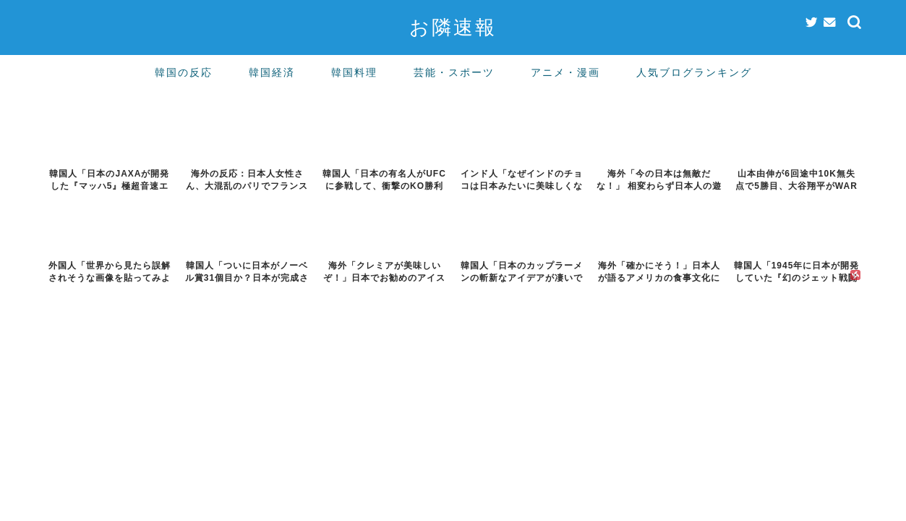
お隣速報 (453, 26)
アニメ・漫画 (565, 72)
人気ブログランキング (694, 72)
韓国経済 (272, 72)
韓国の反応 (184, 72)
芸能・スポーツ (454, 72)
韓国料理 (354, 72)
